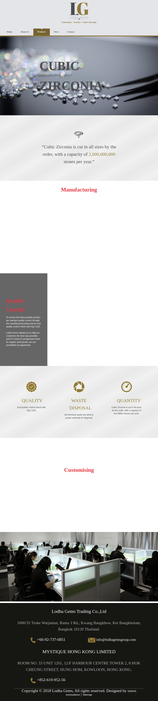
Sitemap (88, 693)
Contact (75, 31)
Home (10, 31)
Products (44, 31)
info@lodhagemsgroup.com (116, 638)
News (60, 31)
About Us (26, 31)
